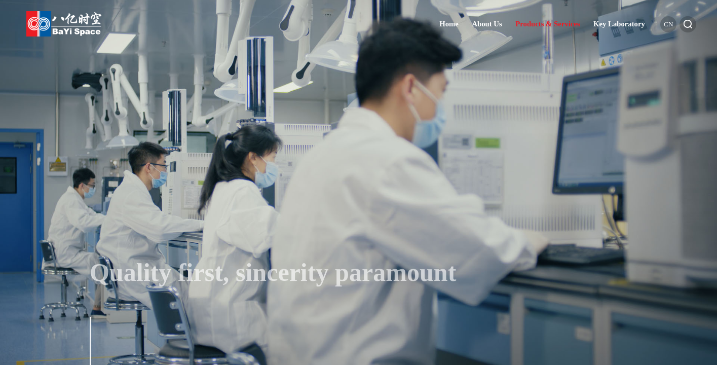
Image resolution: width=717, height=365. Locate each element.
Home (449, 24)
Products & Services (547, 24)
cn (668, 24)
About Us (487, 24)
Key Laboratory (619, 24)
